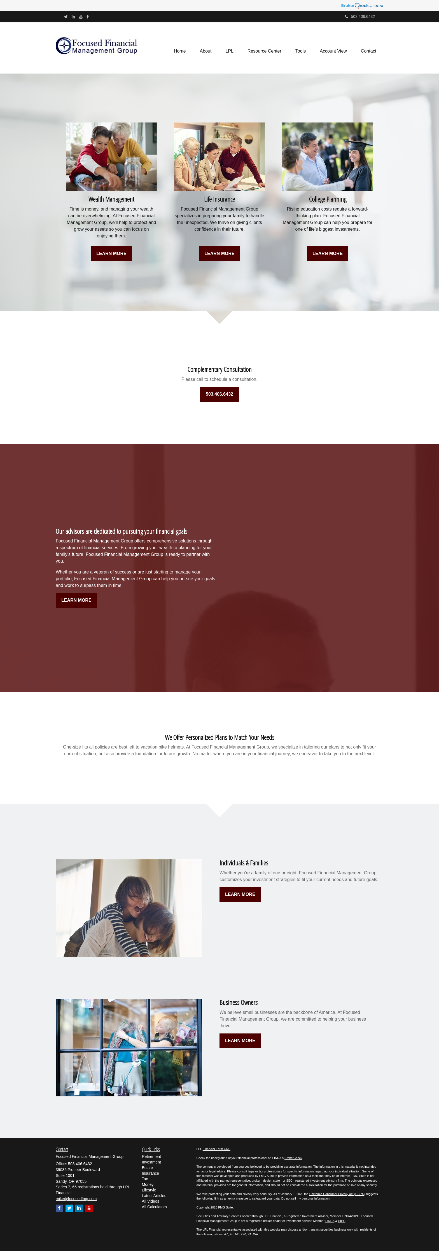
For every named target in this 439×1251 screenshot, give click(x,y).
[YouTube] (81, 17)
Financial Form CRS (216, 1149)
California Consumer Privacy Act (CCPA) (337, 1194)
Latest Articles (154, 1195)
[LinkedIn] (73, 17)
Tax (145, 1179)
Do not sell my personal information (305, 1198)
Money (148, 1184)
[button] (206, 48)
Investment (151, 1162)
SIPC (341, 1220)
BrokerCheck (293, 1158)
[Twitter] (66, 17)
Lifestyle (149, 1190)
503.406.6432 (360, 16)
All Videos (150, 1201)
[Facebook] (88, 17)
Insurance (150, 1173)
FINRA (329, 1220)
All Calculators (154, 1207)
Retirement (151, 1156)
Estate (147, 1167)
